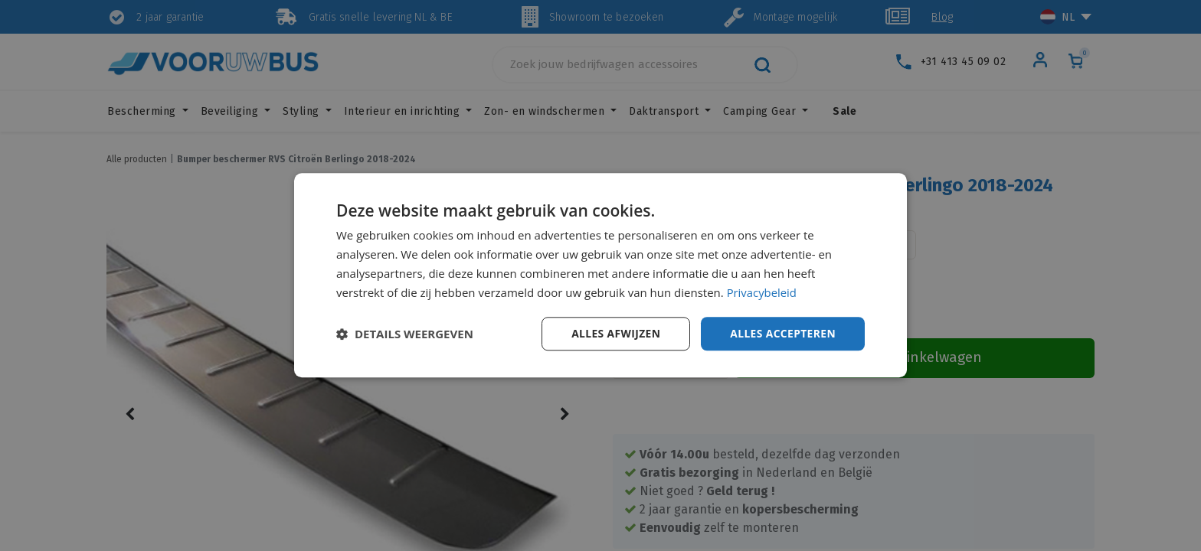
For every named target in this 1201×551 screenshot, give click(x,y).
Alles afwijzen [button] (614, 333)
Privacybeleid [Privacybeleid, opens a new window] (762, 292)
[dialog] (600, 275)
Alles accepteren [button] (782, 333)
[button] (404, 334)
